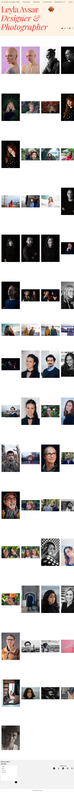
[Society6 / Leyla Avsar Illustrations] (69, 28)
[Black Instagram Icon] (64, 28)
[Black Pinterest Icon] (72, 28)
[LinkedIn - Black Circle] (62, 28)
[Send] (16, 782)
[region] (55, 10)
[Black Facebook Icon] (67, 28)
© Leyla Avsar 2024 (37, 790)
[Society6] (63, 768)
